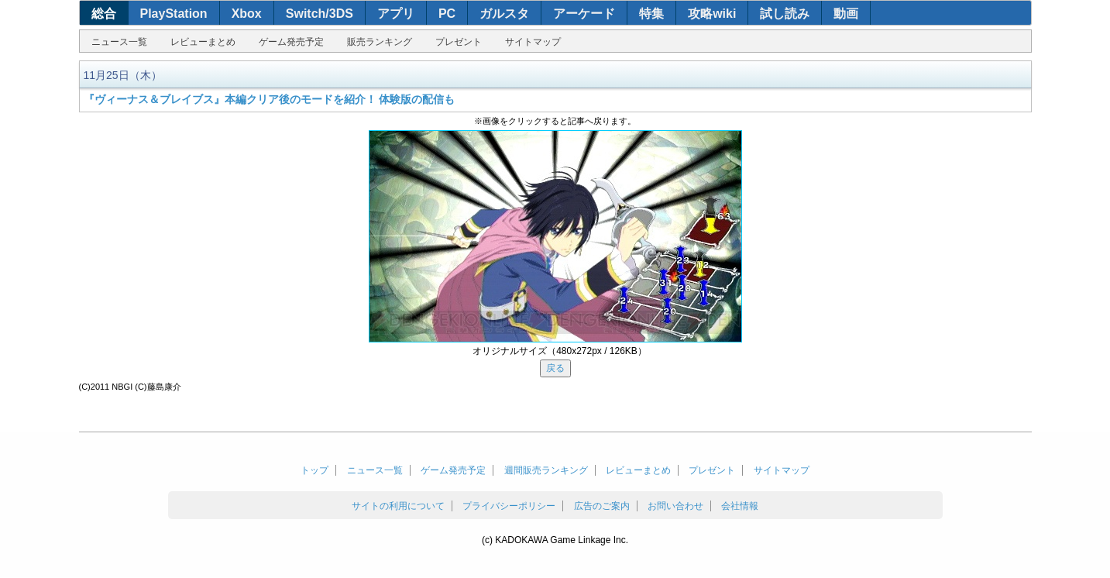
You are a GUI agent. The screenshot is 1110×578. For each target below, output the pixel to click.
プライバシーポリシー (508, 506)
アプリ (395, 13)
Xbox (247, 13)
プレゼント (458, 41)
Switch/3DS (319, 13)
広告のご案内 (602, 506)
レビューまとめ (202, 41)
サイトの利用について (398, 506)
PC (446, 13)
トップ (314, 470)
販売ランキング (379, 41)
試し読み (784, 13)
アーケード (584, 13)
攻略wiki (712, 13)
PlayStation (174, 13)
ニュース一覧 (119, 41)
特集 (651, 13)
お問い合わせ (675, 506)
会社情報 (739, 506)
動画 (845, 13)
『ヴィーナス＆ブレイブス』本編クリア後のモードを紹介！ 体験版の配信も (269, 99)
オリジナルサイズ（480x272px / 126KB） (560, 351)
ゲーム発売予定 (291, 41)
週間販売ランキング (546, 470)
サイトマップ (533, 41)
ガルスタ (504, 13)
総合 (103, 13)
